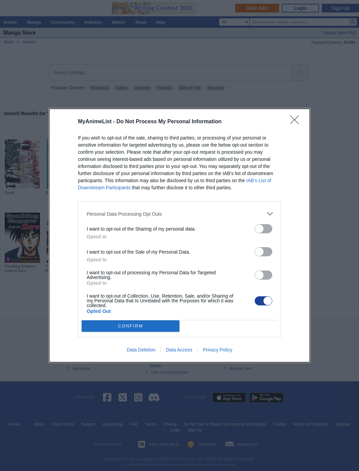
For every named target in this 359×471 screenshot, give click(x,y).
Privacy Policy (217, 349)
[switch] (263, 228)
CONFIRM (130, 326)
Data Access (179, 349)
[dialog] (179, 235)
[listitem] (179, 213)
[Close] (296, 121)
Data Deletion (141, 349)
